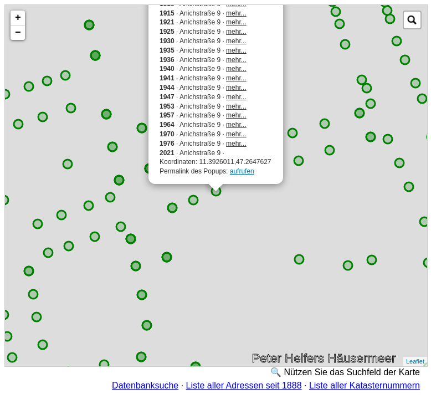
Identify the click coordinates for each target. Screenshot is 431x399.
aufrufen (242, 171)
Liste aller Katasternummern (364, 385)
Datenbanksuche (145, 385)
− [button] (18, 32)
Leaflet (415, 361)
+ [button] (18, 17)
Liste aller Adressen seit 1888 (244, 385)
